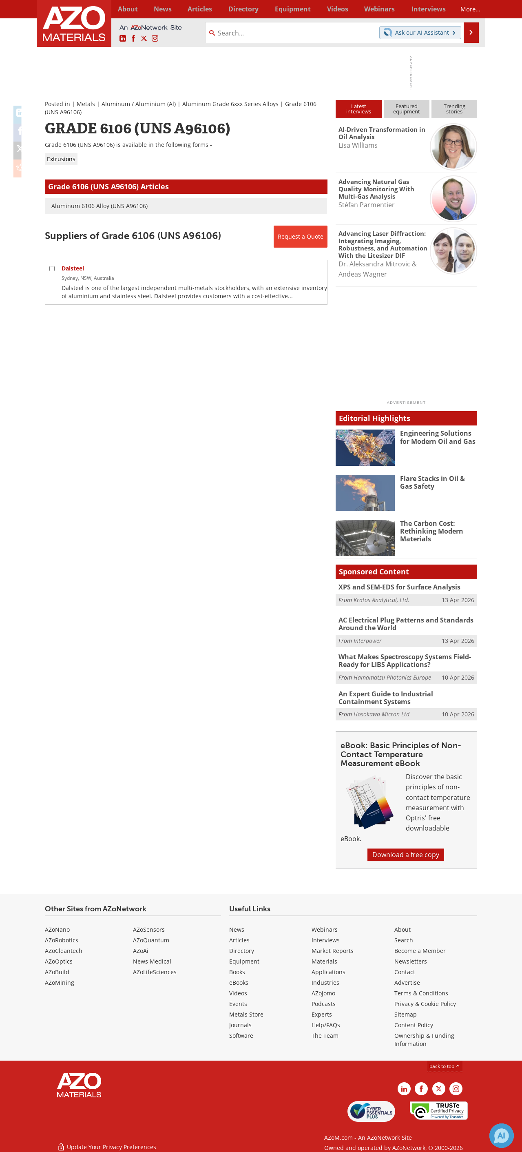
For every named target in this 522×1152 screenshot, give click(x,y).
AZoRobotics (61, 937)
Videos (238, 990)
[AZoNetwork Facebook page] (133, 38)
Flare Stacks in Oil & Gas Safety (437, 482)
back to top (444, 1063)
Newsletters (410, 958)
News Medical (152, 958)
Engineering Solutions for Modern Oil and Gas (438, 437)
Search (403, 937)
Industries (325, 980)
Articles (239, 937)
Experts (322, 1011)
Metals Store (246, 1011)
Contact (404, 969)
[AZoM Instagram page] (155, 38)
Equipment (244, 958)
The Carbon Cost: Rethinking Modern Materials (430, 530)
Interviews (326, 937)
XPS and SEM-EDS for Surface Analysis (395, 587)
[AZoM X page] (144, 38)
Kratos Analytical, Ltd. (381, 599)
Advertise (407, 980)
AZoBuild (57, 969)
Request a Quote (300, 236)
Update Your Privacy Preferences (106, 1141)
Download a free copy (405, 851)
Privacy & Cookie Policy (425, 1001)
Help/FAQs (326, 1022)
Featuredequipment (406, 108)
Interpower (368, 639)
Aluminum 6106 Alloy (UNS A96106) (99, 206)
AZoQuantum (151, 937)
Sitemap (405, 1011)
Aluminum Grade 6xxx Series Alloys (230, 104)
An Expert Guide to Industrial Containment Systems (405, 695)
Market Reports (333, 948)
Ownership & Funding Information (424, 1037)
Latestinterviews (358, 108)
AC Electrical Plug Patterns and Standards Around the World (402, 623)
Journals (240, 1022)
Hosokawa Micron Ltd (381, 711)
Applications (328, 969)
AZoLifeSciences (155, 969)
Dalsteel (73, 268)
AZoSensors (149, 926)
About (402, 926)
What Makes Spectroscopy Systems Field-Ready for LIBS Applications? (401, 659)
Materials (324, 958)
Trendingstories (454, 108)
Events (238, 1001)
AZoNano (57, 926)
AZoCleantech (63, 948)
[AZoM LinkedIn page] (122, 38)
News (236, 926)
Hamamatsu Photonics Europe (392, 675)
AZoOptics (59, 958)
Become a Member (420, 948)
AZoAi (140, 948)
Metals (86, 104)
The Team (325, 1033)
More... (466, 9)
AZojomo (323, 990)
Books (237, 969)
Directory (239, 9)
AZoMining (59, 980)
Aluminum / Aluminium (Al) (139, 104)
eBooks (238, 980)
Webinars (325, 926)
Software (241, 1033)
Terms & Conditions (421, 990)
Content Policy (413, 1022)
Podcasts (324, 1001)
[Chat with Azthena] (501, 1135)
